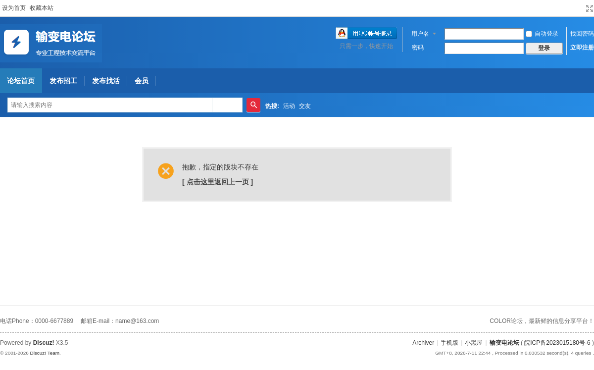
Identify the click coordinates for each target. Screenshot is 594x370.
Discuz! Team (44, 353)
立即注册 (582, 47)
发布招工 (63, 81)
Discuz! (43, 342)
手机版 (449, 342)
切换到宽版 (589, 8)
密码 (418, 47)
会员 (141, 81)
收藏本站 (41, 7)
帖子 (223, 105)
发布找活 (106, 81)
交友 (305, 106)
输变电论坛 (504, 342)
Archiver (423, 342)
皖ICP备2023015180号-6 (557, 342)
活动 (289, 106)
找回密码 (582, 33)
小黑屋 (474, 342)
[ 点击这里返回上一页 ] (217, 182)
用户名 (420, 33)
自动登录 (542, 33)
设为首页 (14, 7)
